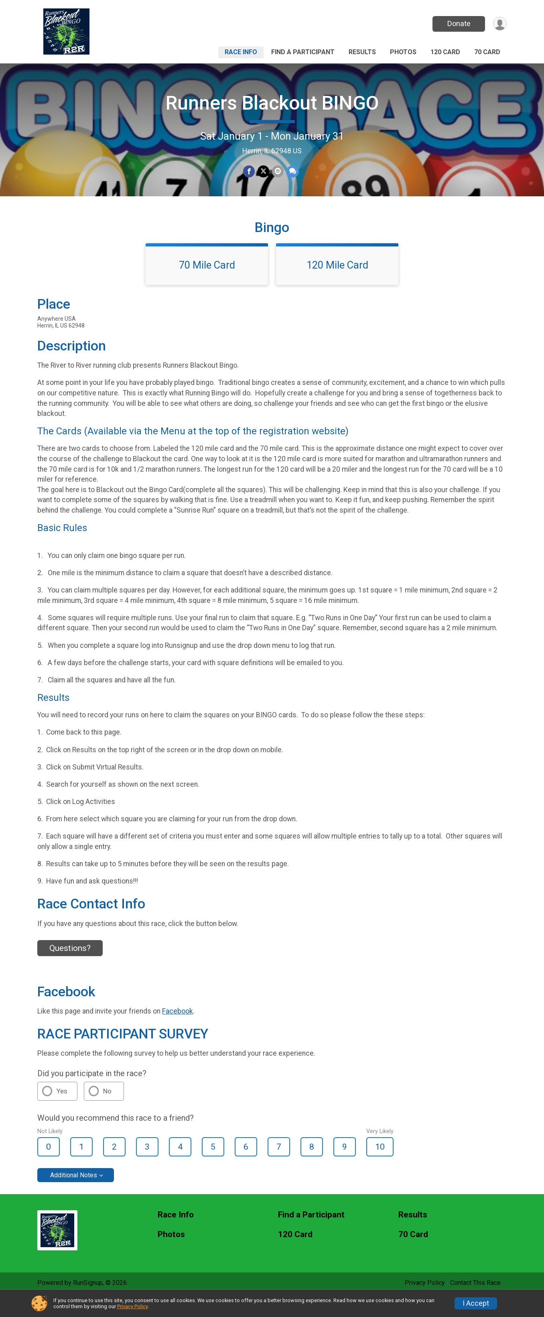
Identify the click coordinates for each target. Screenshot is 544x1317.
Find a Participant (303, 52)
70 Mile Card (207, 285)
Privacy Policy (132, 1306)
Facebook (177, 1031)
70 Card (487, 52)
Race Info (241, 52)
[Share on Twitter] (263, 171)
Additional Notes (73, 1195)
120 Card (445, 52)
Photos (403, 52)
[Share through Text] (292, 171)
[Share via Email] (277, 171)
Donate (457, 23)
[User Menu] (499, 23)
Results (362, 52)
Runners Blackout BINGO (272, 103)
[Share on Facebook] (249, 171)
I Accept (476, 1303)
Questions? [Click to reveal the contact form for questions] (70, 968)
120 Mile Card (337, 285)
